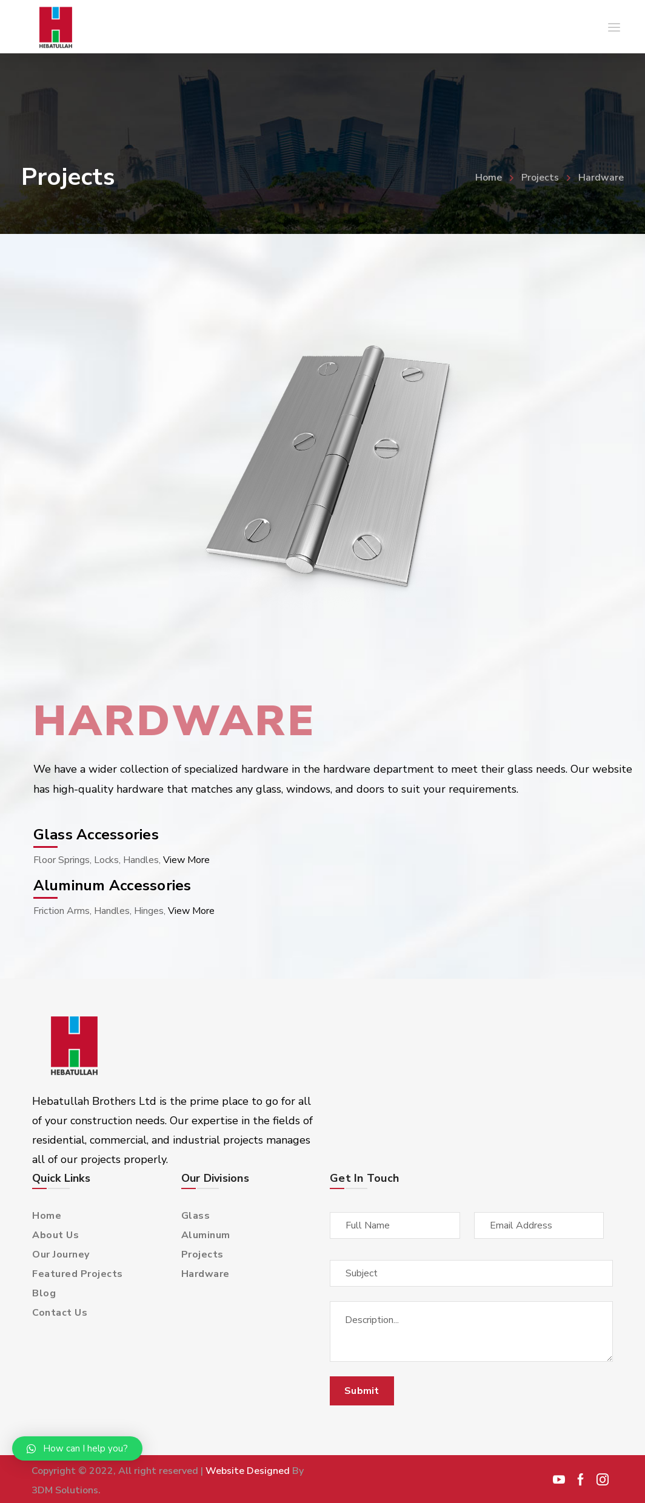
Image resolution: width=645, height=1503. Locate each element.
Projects (540, 177)
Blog (44, 1293)
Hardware (205, 1274)
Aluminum (205, 1235)
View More (186, 860)
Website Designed (248, 1471)
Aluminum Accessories (112, 885)
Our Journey (61, 1254)
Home (488, 177)
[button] (77, 1448)
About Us (55, 1235)
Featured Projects (77, 1274)
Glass (195, 1215)
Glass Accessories (96, 834)
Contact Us (59, 1312)
